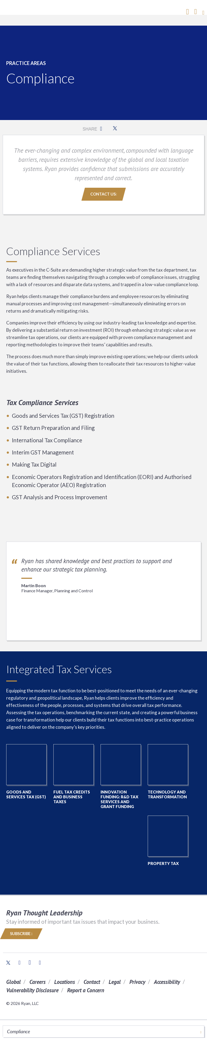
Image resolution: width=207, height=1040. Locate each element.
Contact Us (103, 194)
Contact (92, 982)
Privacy (137, 982)
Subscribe (21, 933)
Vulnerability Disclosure (32, 990)
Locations (64, 982)
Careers (37, 982)
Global (13, 982)
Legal (115, 982)
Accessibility (167, 982)
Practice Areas (26, 63)
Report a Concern (85, 990)
